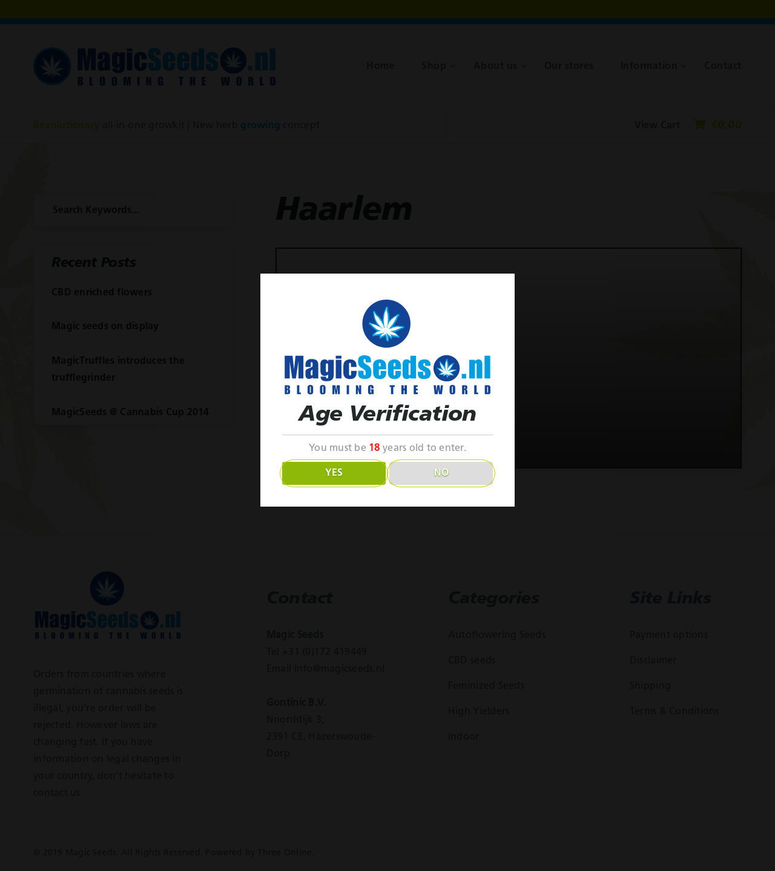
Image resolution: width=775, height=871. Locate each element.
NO (441, 473)
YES (334, 473)
